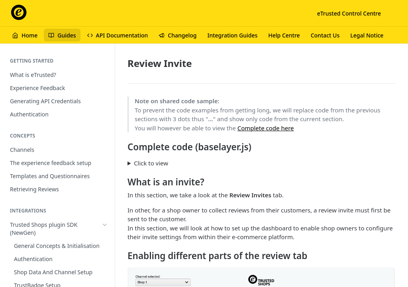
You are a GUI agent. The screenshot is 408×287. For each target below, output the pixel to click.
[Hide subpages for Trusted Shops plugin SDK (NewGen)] (105, 225)
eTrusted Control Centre (349, 13)
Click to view (151, 163)
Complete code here (265, 128)
